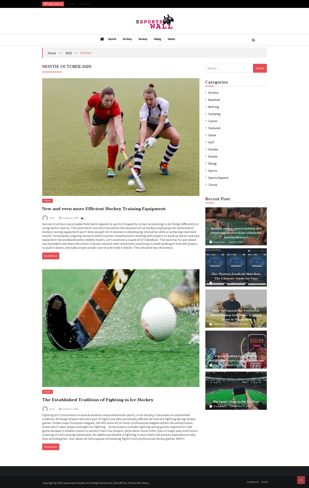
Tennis (171, 39)
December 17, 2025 (241, 407)
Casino (212, 121)
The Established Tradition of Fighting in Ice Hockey (98, 399)
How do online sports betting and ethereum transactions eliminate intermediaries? (236, 234)
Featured (214, 128)
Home (72, 4)
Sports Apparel (218, 178)
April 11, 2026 (236, 243)
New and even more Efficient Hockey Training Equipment (104, 208)
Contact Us (84, 4)
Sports (112, 39)
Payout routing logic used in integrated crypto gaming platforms (236, 360)
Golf (211, 142)
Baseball (214, 100)
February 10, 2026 (239, 325)
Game (212, 135)
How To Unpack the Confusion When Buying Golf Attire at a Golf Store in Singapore (236, 316)
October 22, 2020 (70, 217)
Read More (50, 256)
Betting (213, 107)
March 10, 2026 (239, 284)
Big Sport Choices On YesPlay (236, 402)
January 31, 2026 (231, 366)
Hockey (143, 39)
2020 (68, 53)
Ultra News (143, 484)
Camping (214, 114)
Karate (213, 156)
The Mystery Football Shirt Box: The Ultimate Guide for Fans (236, 277)
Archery (127, 39)
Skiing (157, 39)
